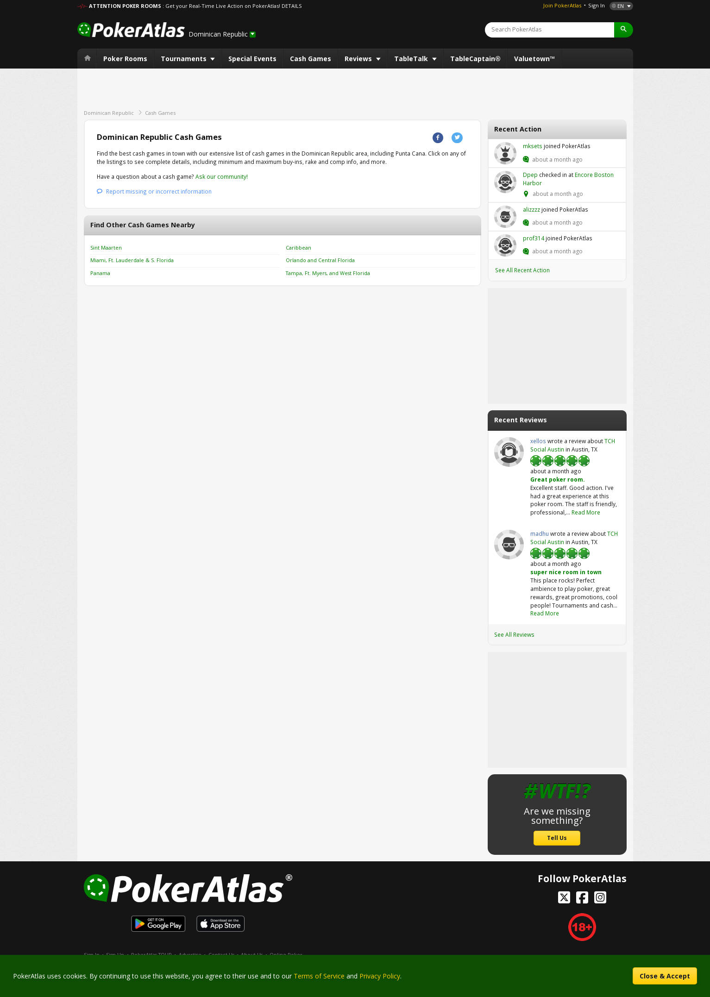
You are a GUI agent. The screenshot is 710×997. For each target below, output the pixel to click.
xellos (509, 452)
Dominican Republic (109, 112)
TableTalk (412, 58)
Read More (586, 512)
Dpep (505, 182)
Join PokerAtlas (562, 5)
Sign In (596, 5)
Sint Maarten (106, 248)
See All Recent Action (522, 270)
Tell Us (557, 837)
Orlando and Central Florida (320, 260)
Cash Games (310, 58)
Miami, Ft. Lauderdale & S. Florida (132, 260)
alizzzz (505, 216)
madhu (509, 544)
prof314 (505, 245)
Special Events (252, 58)
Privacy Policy (379, 976)
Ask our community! (221, 176)
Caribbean (298, 248)
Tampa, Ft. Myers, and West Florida (328, 273)
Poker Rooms (125, 58)
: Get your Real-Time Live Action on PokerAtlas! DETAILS (232, 5)
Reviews (359, 58)
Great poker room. (557, 479)
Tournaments (184, 58)
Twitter (457, 137)
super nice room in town (566, 572)
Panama (100, 273)
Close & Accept (665, 976)
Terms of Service (319, 976)
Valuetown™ (534, 58)
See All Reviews (514, 634)
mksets (505, 153)
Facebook (438, 137)
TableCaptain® (475, 58)
